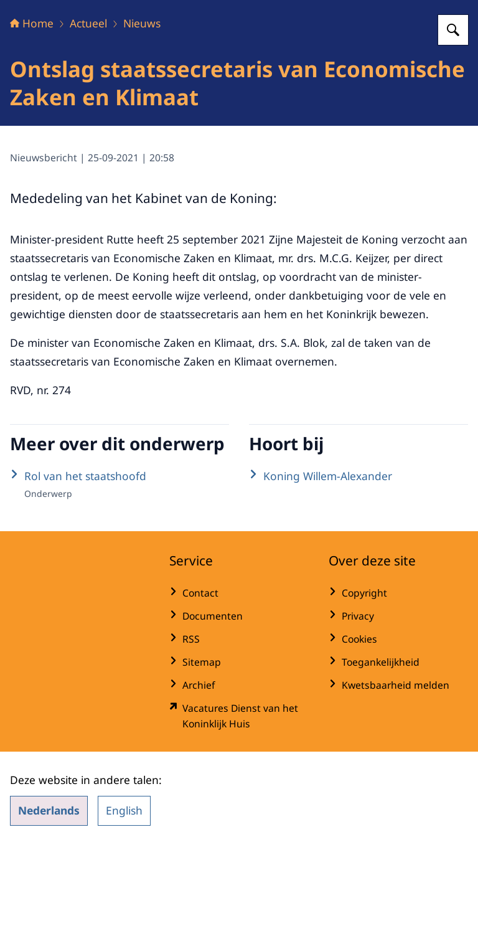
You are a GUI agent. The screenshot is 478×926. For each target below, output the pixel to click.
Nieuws (142, 100)
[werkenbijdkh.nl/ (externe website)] (239, 794)
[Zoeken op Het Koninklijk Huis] (453, 108)
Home (32, 100)
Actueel (88, 100)
